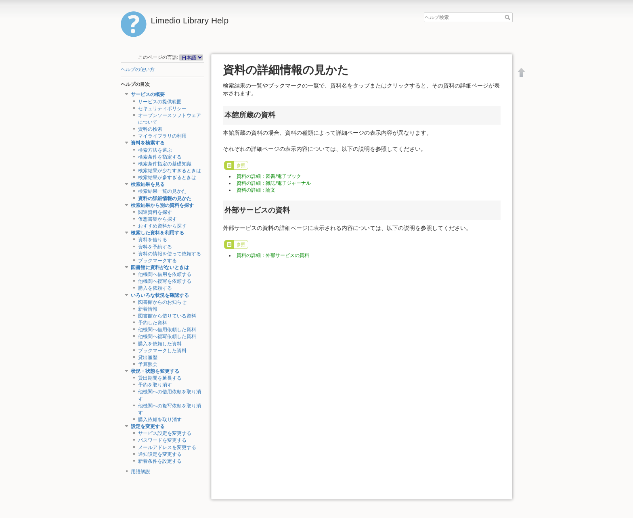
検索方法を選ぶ (155, 150)
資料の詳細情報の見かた (164, 198)
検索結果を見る (148, 184)
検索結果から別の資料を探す (162, 205)
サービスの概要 (148, 94)
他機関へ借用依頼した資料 (167, 329)
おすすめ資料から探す (162, 226)
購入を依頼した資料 (160, 344)
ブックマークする (157, 260)
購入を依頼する (155, 288)
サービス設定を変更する (164, 433)
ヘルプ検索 (508, 17)
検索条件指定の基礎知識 (164, 164)
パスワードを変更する (162, 440)
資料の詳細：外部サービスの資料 (273, 255)
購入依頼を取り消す (160, 419)
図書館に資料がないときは (160, 267)
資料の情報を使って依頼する (169, 254)
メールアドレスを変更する (167, 447)
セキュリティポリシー (162, 108)
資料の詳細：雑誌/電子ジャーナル (273, 183)
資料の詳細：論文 (256, 190)
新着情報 (147, 309)
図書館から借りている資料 (167, 316)
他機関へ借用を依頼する (164, 274)
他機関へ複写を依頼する (164, 281)
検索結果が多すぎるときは (167, 177)
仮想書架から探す (157, 219)
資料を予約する (155, 247)
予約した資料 (152, 323)
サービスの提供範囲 (160, 101)
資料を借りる (152, 239)
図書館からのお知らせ (162, 302)
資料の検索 (150, 129)
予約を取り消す (155, 385)
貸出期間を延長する (160, 378)
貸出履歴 (147, 357)
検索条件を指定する (160, 157)
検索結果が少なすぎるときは (169, 170)
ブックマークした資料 (162, 350)
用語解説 (140, 471)
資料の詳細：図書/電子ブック (269, 176)
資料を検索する (148, 143)
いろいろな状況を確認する (160, 295)
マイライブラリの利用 (162, 136)
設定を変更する (148, 426)
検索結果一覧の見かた (162, 191)
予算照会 (147, 364)
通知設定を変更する (160, 454)
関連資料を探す (155, 212)
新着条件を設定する (160, 461)
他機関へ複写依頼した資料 (167, 336)
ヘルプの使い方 (138, 69)
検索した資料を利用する (157, 233)
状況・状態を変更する (155, 371)
